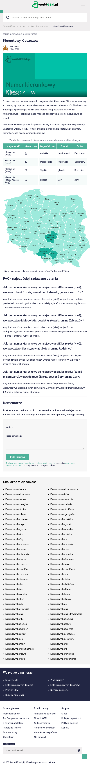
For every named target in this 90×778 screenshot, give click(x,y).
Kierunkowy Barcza (59, 549)
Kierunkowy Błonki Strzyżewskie (66, 614)
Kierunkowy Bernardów (16, 574)
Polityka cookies (69, 723)
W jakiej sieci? (57, 680)
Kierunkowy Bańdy (14, 539)
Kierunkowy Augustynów (62, 514)
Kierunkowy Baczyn (15, 524)
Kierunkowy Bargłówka (61, 554)
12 (26, 162)
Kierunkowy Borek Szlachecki (19, 649)
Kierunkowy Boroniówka (62, 654)
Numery (23, 26)
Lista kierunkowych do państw (65, 685)
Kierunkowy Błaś (58, 604)
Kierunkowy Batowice (15, 559)
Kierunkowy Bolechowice (62, 634)
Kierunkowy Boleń (14, 639)
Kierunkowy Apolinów (15, 514)
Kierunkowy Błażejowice (17, 609)
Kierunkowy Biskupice (61, 599)
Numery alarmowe (59, 690)
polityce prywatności (30, 465)
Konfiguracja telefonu (45, 713)
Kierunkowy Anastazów (62, 499)
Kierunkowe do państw (45, 732)
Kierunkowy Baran (59, 539)
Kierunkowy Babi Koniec (17, 519)
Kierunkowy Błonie (14, 614)
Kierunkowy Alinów (59, 494)
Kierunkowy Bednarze (16, 564)
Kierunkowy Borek (59, 644)
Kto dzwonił (40, 737)
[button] (83, 8)
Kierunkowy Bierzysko (16, 594)
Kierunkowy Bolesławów (62, 639)
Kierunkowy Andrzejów (16, 504)
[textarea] (45, 442)
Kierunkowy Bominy (15, 644)
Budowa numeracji (14, 695)
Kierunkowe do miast (40, 26)
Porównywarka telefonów (16, 718)
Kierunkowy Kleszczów (63, 26)
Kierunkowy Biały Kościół (62, 584)
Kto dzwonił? (11, 680)
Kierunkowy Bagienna (16, 529)
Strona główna (9, 26)
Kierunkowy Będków (60, 579)
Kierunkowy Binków (14, 599)
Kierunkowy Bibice (14, 589)
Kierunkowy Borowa (15, 659)
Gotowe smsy (10, 732)
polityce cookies (48, 465)
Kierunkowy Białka (14, 584)
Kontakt (65, 727)
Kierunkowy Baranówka (61, 544)
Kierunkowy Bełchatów (16, 569)
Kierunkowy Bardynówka (17, 554)
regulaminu (60, 463)
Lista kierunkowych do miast (19, 685)
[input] (45, 428)
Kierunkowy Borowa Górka (63, 659)
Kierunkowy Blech (14, 604)
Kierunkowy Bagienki (60, 524)
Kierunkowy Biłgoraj (60, 594)
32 (26, 170)
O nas (64, 713)
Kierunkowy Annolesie (61, 504)
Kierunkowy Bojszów (15, 634)
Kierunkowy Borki (58, 649)
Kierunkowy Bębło (59, 574)
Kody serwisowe (42, 723)
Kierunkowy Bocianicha (61, 619)
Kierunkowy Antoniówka (62, 509)
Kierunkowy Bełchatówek (62, 569)
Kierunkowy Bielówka (60, 589)
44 (26, 153)
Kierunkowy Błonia (59, 609)
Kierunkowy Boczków (60, 624)
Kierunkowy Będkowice (16, 579)
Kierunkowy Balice (14, 534)
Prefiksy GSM (11, 690)
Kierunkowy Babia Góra (61, 519)
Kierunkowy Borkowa (15, 654)
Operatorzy (8, 737)
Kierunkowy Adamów (15, 489)
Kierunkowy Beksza (60, 564)
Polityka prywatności (71, 718)
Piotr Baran (14, 47)
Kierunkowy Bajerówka (61, 529)
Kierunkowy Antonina (15, 509)
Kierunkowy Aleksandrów (17, 494)
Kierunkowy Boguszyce (61, 629)
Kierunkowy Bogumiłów (16, 629)
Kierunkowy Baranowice (17, 544)
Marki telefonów (11, 713)
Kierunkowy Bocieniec (16, 624)
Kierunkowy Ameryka (15, 499)
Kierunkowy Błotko (14, 619)
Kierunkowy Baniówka (61, 534)
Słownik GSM (40, 718)
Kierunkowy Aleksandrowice (64, 489)
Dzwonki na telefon (13, 723)
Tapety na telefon (12, 727)
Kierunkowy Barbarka (15, 549)
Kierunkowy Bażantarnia (62, 559)
